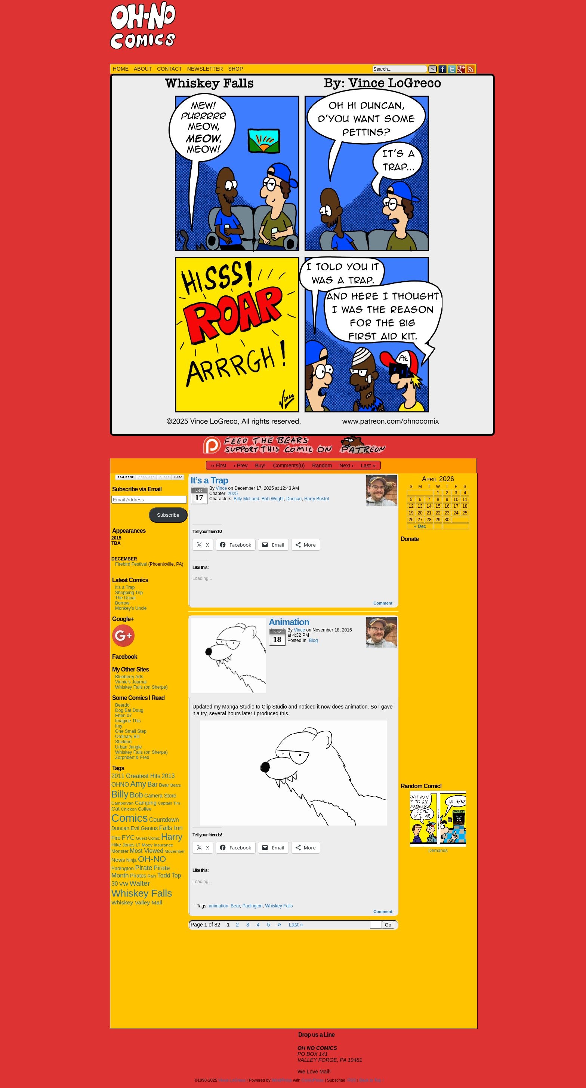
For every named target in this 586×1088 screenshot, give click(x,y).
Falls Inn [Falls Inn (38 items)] (170, 828)
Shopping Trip (129, 592)
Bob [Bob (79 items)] (136, 795)
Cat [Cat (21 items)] (115, 809)
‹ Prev (240, 465)
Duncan (294, 498)
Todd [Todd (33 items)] (163, 875)
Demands (437, 850)
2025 (233, 493)
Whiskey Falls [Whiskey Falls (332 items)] (141, 893)
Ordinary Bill (127, 736)
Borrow (122, 603)
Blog (313, 640)
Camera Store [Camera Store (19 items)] (160, 796)
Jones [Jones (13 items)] (128, 845)
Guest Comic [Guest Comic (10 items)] (148, 838)
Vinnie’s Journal (130, 682)
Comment (383, 603)
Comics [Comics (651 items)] (129, 818)
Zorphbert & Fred (132, 757)
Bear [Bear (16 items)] (164, 785)
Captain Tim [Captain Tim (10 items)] (169, 803)
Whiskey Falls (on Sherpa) (141, 687)
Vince (221, 488)
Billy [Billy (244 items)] (120, 794)
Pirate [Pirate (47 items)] (143, 868)
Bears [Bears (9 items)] (175, 785)
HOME (121, 69)
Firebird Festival (131, 564)
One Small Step (130, 731)
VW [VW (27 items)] (124, 883)
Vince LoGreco (232, 1080)
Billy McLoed (246, 498)
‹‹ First (218, 465)
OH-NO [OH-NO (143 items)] (152, 859)
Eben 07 (123, 715)
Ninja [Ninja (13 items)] (131, 860)
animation (218, 906)
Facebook (442, 69)
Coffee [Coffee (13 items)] (144, 809)
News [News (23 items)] (118, 860)
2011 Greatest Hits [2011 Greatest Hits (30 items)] (135, 776)
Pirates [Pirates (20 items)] (138, 876)
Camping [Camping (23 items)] (146, 803)
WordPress (282, 1080)
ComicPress (313, 1080)
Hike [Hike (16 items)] (116, 845)
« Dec (420, 526)
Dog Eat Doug (129, 710)
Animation (289, 622)
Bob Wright (273, 498)
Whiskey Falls (279, 906)
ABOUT (143, 69)
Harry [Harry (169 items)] (171, 837)
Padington (253, 906)
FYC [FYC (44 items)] (128, 837)
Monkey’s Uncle (130, 608)
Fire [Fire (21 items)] (115, 838)
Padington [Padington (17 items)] (122, 868)
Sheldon (123, 741)
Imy (118, 726)
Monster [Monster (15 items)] (120, 851)
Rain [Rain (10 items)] (152, 876)
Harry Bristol (316, 498)
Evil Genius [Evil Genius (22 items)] (144, 828)
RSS (470, 69)
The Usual (125, 597)
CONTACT (169, 69)
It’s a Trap (125, 587)
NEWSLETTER (205, 69)
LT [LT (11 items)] (138, 845)
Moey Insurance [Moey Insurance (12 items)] (157, 845)
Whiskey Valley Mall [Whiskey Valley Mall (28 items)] (136, 902)
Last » (296, 925)
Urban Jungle (128, 747)
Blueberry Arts (129, 676)
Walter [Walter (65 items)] (140, 883)
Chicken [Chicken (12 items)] (129, 809)
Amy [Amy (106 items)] (138, 784)
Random (322, 465)
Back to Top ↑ (372, 1080)
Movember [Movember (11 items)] (174, 851)
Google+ (461, 69)
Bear (235, 906)
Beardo (122, 705)
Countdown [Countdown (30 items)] (164, 820)
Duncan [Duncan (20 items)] (120, 828)
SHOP (235, 69)
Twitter (452, 69)
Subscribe (168, 515)
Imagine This (128, 720)
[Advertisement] (330, 27)
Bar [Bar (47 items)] (152, 784)
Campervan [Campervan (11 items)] (122, 803)
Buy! (260, 465)
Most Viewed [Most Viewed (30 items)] (146, 851)
